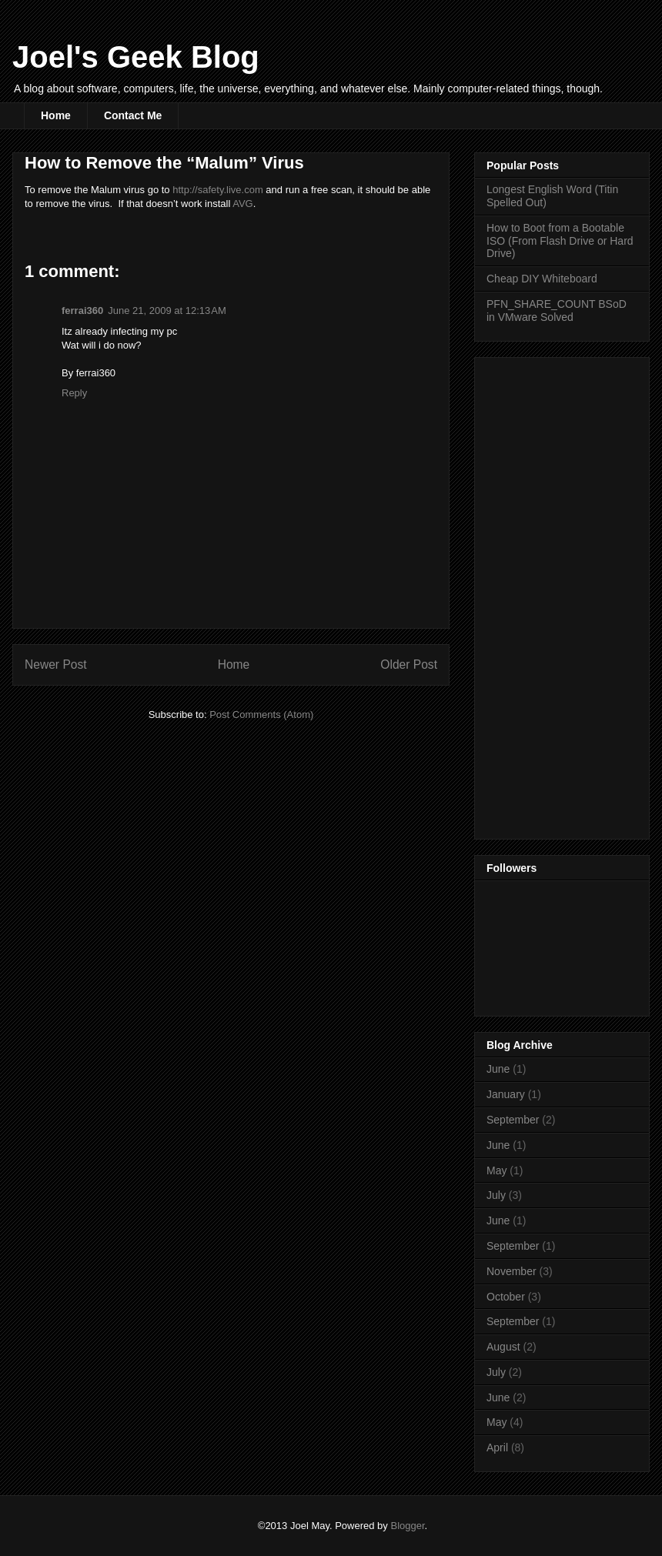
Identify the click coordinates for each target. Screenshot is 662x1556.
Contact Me (133, 115)
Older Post (408, 664)
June (498, 1069)
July (496, 1195)
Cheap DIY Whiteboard (541, 278)
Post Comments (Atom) (261, 714)
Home (56, 115)
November (511, 1271)
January (505, 1094)
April (497, 1447)
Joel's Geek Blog (135, 57)
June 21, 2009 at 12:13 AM (167, 310)
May (496, 1170)
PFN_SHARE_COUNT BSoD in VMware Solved (556, 310)
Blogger (407, 1525)
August (503, 1347)
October (505, 1297)
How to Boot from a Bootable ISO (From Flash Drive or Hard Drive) (560, 241)
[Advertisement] (548, 594)
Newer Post (56, 664)
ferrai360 (82, 310)
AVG (242, 203)
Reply (74, 393)
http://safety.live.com (217, 189)
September (512, 1120)
